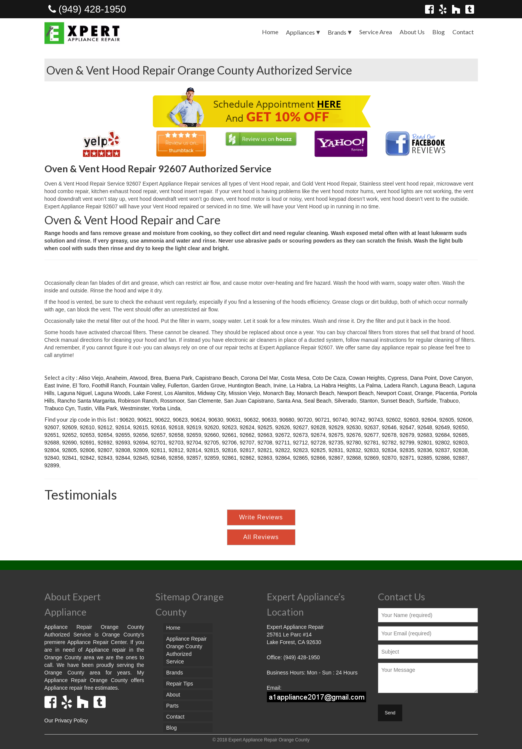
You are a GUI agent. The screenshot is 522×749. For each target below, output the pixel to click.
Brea (156, 378)
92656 (140, 435)
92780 (353, 443)
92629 (335, 427)
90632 (251, 420)
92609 (69, 427)
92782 (389, 443)
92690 (69, 443)
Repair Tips (179, 684)
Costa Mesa (295, 378)
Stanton (368, 401)
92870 (389, 458)
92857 (193, 458)
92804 (51, 450)
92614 (122, 427)
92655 (122, 435)
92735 (335, 443)
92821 (264, 450)
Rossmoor (172, 401)
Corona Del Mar (259, 378)
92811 (158, 450)
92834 (389, 450)
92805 (69, 450)
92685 (460, 435)
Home (270, 31)
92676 (353, 435)
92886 (442, 458)
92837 (442, 450)
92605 (446, 420)
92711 (282, 443)
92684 (442, 435)
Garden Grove (208, 385)
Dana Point (423, 378)
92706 (229, 443)
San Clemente (204, 401)
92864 (282, 458)
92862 (247, 458)
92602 (393, 420)
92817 (247, 450)
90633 (269, 420)
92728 (318, 443)
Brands (337, 32)
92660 (211, 435)
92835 (407, 450)
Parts (172, 706)
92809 (140, 450)
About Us (412, 31)
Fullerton (178, 385)
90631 (233, 420)
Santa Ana (288, 401)
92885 (424, 458)
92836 (424, 450)
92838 (460, 450)
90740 (340, 420)
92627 (300, 427)
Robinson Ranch (137, 401)
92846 (158, 458)
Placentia (446, 393)
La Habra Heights (334, 385)
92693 (122, 443)
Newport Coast (394, 393)
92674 (318, 435)
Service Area (375, 31)
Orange (424, 393)
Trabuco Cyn (59, 408)
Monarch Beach (315, 393)
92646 (389, 427)
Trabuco (449, 401)
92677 (371, 435)
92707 (247, 443)
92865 (300, 458)
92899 (51, 465)
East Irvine (57, 385)
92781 (371, 443)
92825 (318, 450)
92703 (176, 443)
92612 (105, 427)
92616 (158, 427)
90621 (144, 420)
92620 (211, 427)
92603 (411, 420)
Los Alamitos (179, 393)
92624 (247, 427)
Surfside (426, 401)
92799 (407, 443)
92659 (193, 435)
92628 (318, 427)
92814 (193, 450)
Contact (463, 31)
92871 (407, 458)
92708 (264, 443)
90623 (180, 420)
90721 (322, 420)
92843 (105, 458)
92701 (158, 443)
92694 (140, 443)
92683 (424, 435)
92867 (335, 458)
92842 (87, 458)
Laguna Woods (112, 393)
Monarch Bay (278, 393)
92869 (371, 458)
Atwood (139, 378)
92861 (229, 458)
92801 (424, 443)
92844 (122, 458)
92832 (353, 450)
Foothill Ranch (109, 385)
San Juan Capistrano (249, 401)
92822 (282, 450)
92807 (105, 450)
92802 (442, 443)
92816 (229, 450)
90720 (304, 420)
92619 (193, 427)
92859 (211, 458)
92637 (371, 427)
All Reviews (261, 537)
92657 (158, 435)
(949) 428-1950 (87, 9)
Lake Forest (147, 393)
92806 (87, 450)
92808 (122, 450)
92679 (407, 435)
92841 (69, 458)
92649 (442, 427)
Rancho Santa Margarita (86, 401)
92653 (87, 435)
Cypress (397, 378)
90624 (197, 420)
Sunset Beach (397, 401)
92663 (264, 435)
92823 (300, 450)
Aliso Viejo (91, 378)
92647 (407, 427)
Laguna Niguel (74, 393)
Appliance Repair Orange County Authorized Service (186, 650)
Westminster (134, 408)
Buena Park (178, 378)
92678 (389, 435)
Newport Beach (355, 393)
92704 (193, 443)
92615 (140, 427)
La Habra (300, 385)
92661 (229, 435)
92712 (300, 443)
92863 (264, 458)
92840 (51, 458)
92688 (51, 443)
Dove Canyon (455, 378)
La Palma (370, 385)
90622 (162, 420)
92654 (105, 435)
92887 (460, 458)
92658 (176, 435)
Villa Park (106, 408)
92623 (229, 427)
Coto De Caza (329, 378)
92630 (353, 427)
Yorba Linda (166, 408)
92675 (335, 435)
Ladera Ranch (400, 385)
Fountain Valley (147, 385)
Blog (438, 31)
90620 (126, 420)
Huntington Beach (249, 385)
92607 (51, 427)
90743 (375, 420)
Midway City (211, 393)
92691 (87, 443)
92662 (247, 435)
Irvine (279, 385)
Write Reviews (261, 517)
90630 (215, 420)
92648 (424, 427)
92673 (300, 435)
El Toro (80, 385)
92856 (176, 458)
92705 (211, 443)
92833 (371, 450)
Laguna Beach (437, 385)
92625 (264, 427)
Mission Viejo (244, 393)
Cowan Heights (367, 378)
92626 (282, 427)
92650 (460, 427)
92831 (335, 450)
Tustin (85, 408)
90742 (358, 420)
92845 (140, 458)
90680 (286, 420)
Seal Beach (318, 401)
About (173, 695)
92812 (176, 450)
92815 (211, 450)
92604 (429, 420)
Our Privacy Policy (66, 720)
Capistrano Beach (216, 378)
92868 (353, 458)
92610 (87, 427)
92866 (318, 458)
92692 (105, 443)
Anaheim (116, 378)
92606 (464, 420)
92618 (176, 427)
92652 (69, 435)
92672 (282, 435)
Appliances (300, 32)
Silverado (345, 401)
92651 (51, 435)
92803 (460, 443)
